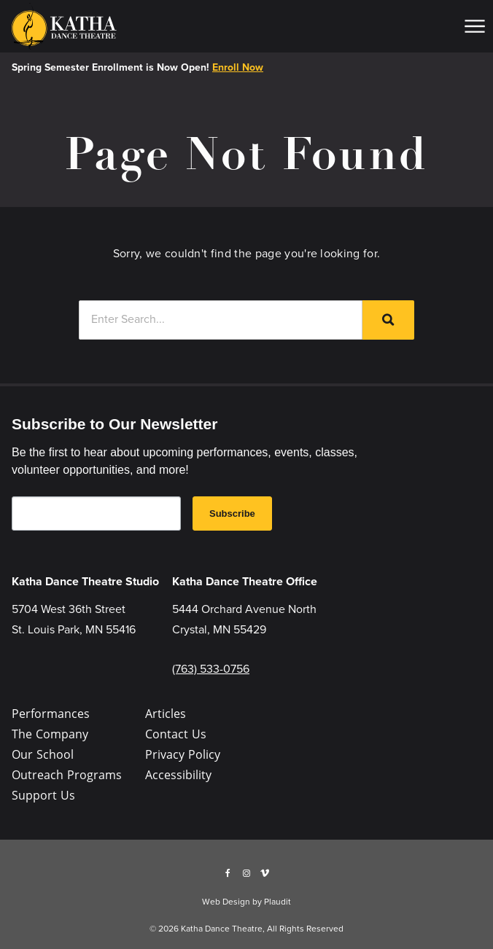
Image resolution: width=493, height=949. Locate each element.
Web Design (226, 901)
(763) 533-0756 (210, 668)
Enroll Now (237, 67)
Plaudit (277, 901)
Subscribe (232, 513)
